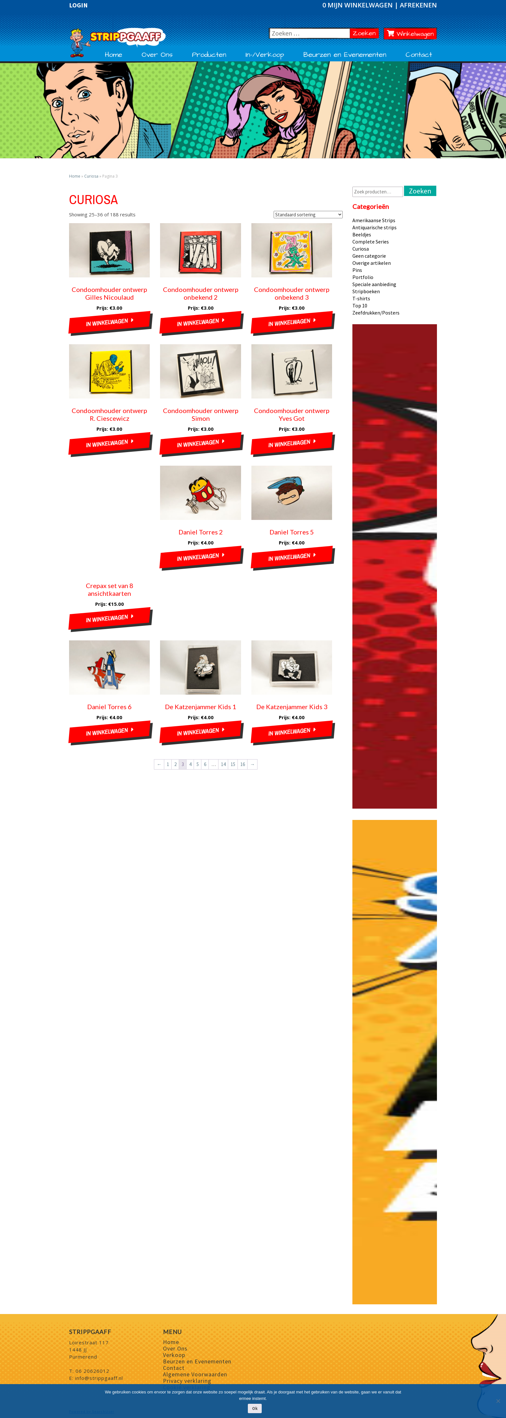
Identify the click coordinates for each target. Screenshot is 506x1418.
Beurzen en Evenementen (344, 55)
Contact (419, 55)
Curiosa (91, 176)
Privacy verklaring (187, 1380)
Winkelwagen (410, 33)
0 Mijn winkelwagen (358, 5)
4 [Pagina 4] (190, 764)
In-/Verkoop (265, 55)
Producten (209, 55)
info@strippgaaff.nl (99, 1378)
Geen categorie (369, 256)
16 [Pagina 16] (242, 764)
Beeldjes (361, 234)
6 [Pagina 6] (205, 764)
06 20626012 (92, 1371)
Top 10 (359, 305)
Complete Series (370, 241)
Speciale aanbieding (374, 284)
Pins (357, 270)
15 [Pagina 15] (233, 764)
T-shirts (361, 298)
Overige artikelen (371, 263)
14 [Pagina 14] (223, 764)
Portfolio (362, 277)
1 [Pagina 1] (168, 764)
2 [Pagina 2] (175, 764)
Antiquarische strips (374, 227)
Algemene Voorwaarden (195, 1374)
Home (113, 55)
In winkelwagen (107, 322)
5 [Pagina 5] (198, 764)
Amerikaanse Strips (373, 220)
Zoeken (366, 33)
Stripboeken (366, 291)
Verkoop (174, 1355)
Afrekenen (418, 5)
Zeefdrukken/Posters (376, 312)
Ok (255, 1408)
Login (78, 5)
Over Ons (157, 55)
